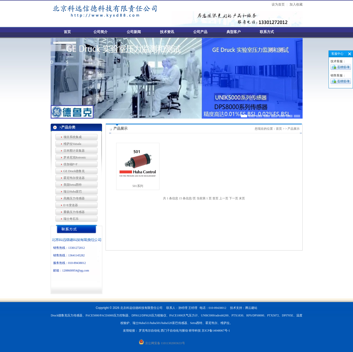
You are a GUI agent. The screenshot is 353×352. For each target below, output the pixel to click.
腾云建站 (251, 308)
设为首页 (278, 4)
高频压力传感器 (74, 198)
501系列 (138, 186)
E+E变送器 (70, 205)
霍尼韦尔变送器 (74, 178)
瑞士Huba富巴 (72, 191)
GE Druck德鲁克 (74, 171)
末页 (242, 198)
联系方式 (267, 32)
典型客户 (234, 32)
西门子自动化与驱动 (174, 330)
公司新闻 (134, 32)
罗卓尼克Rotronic (74, 157)
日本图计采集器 (74, 150)
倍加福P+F (70, 164)
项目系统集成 (72, 137)
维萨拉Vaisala (72, 144)
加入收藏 (296, 4)
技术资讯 (167, 32)
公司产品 (200, 32)
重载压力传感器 (74, 212)
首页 (67, 32)
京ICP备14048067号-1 (216, 330)
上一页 (223, 198)
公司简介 (100, 32)
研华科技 (195, 330)
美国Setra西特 (72, 184)
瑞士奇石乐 (71, 219)
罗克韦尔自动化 (149, 330)
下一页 (233, 198)
